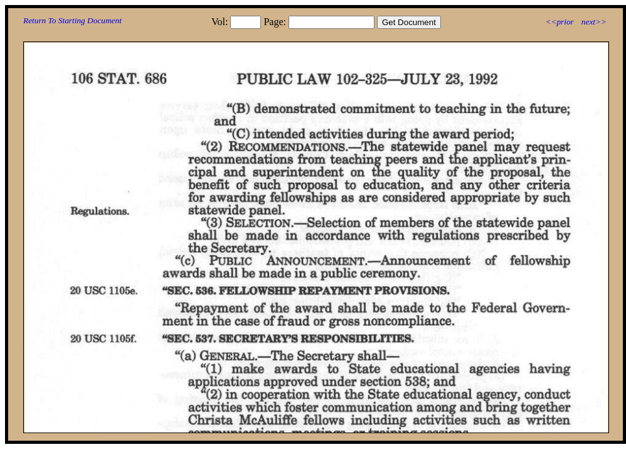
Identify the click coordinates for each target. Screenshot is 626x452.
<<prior (559, 21)
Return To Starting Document (72, 20)
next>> (594, 21)
